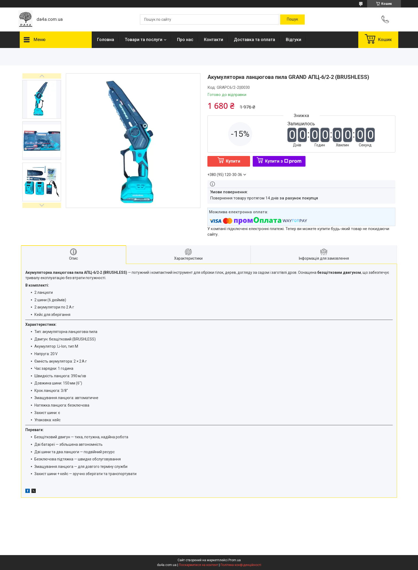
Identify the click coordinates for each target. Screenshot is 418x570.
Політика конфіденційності (240, 565)
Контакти (213, 39)
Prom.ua (234, 560)
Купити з (283, 161)
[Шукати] (292, 19)
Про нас (185, 39)
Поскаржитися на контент (198, 565)
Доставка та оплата (254, 39)
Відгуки (293, 39)
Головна (105, 39)
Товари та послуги (143, 39)
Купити (233, 161)
